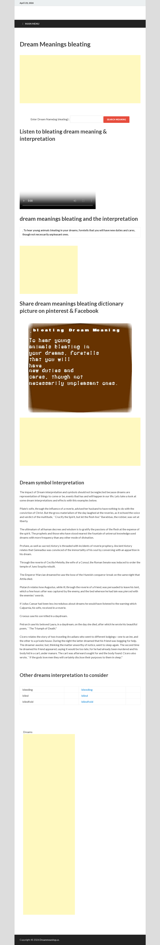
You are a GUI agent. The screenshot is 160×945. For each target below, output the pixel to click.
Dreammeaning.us (49, 939)
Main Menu (32, 23)
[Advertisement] (80, 79)
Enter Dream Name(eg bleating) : (50, 119)
